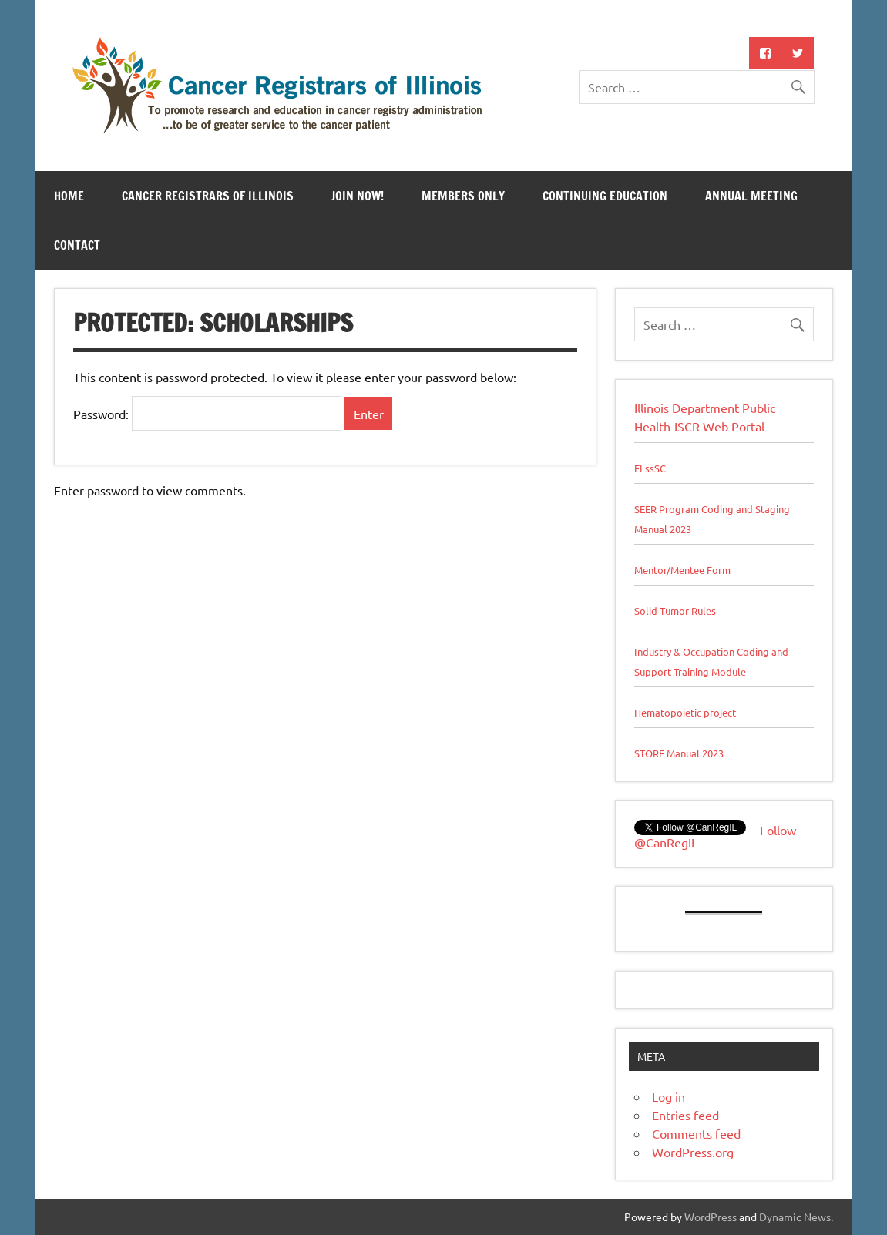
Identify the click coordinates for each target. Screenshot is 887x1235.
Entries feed (685, 1115)
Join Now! (357, 195)
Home (69, 195)
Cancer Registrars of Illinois (208, 195)
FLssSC (650, 468)
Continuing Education (605, 195)
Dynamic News (795, 1216)
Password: (207, 413)
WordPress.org (693, 1151)
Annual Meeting (751, 195)
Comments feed (696, 1133)
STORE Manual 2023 (679, 753)
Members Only (463, 195)
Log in (668, 1096)
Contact (77, 245)
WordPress (710, 1216)
